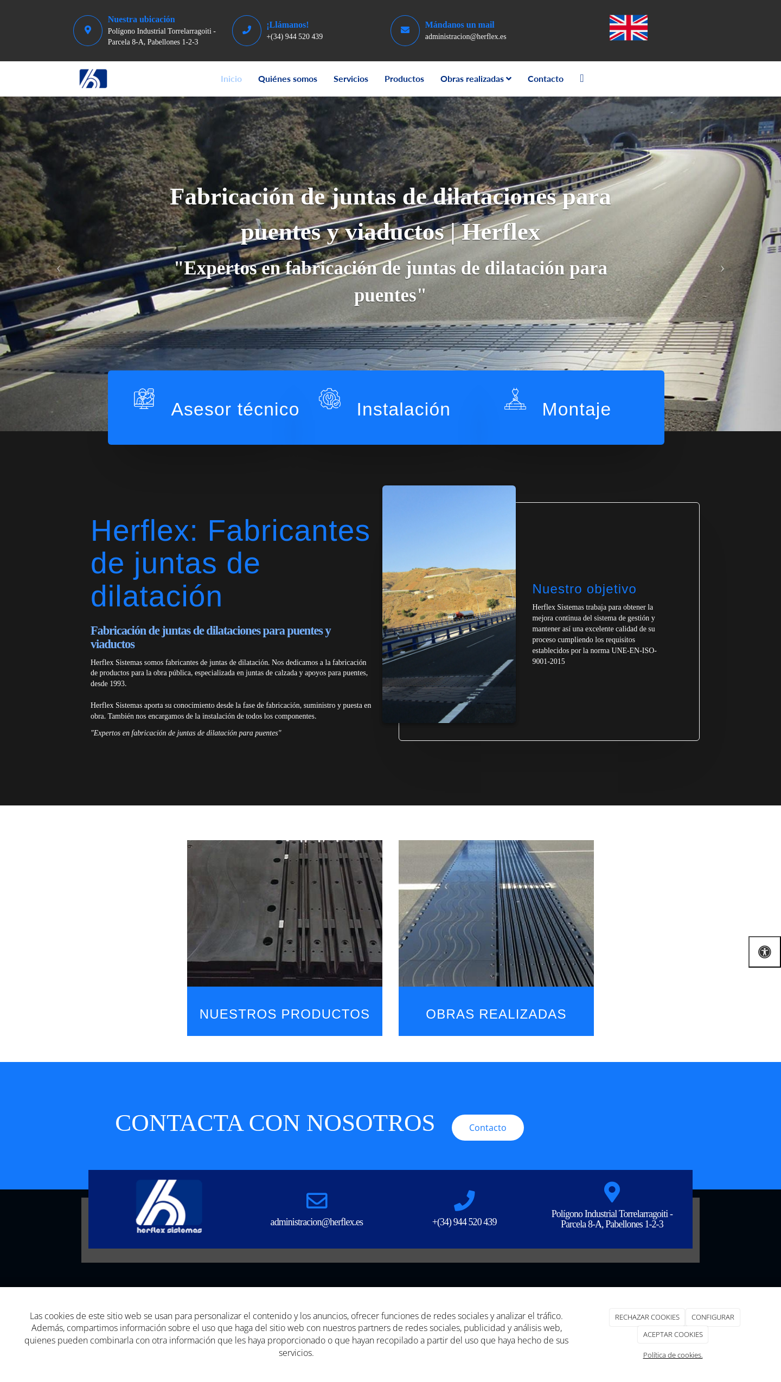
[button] (58, 264)
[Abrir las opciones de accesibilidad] (764, 951)
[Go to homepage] (93, 79)
